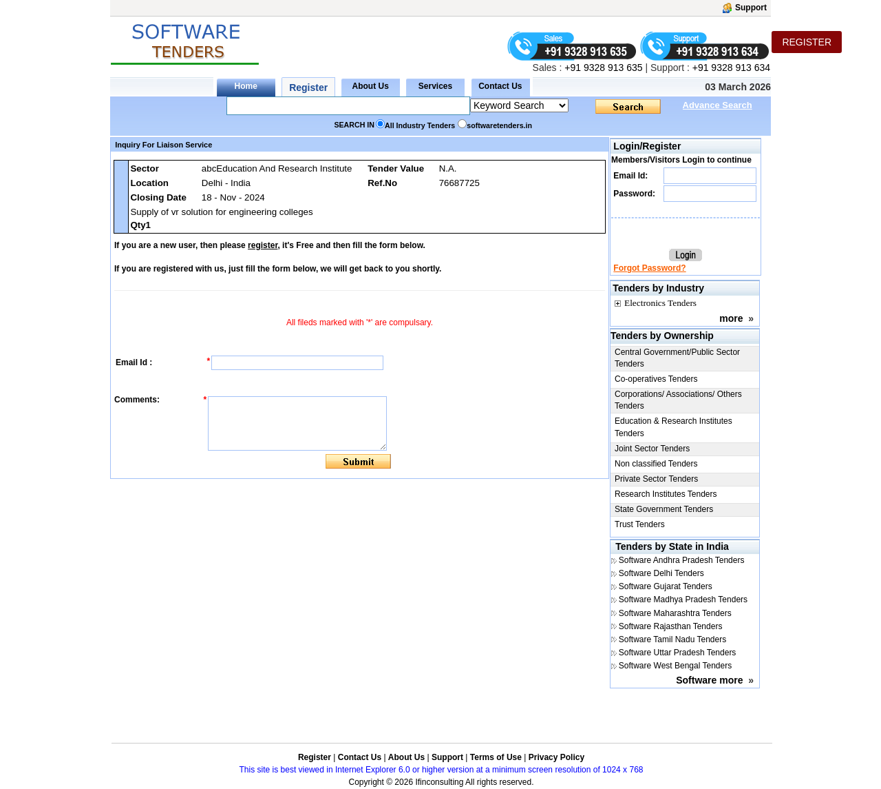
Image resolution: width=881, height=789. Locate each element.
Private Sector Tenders (656, 479)
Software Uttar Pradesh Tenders (677, 652)
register (262, 245)
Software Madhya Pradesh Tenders (683, 599)
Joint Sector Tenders (652, 448)
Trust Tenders (640, 524)
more (731, 318)
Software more (709, 680)
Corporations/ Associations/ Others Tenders (678, 400)
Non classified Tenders (656, 464)
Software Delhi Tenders (661, 573)
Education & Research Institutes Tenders (673, 427)
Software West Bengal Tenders (675, 665)
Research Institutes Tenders (666, 494)
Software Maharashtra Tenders (675, 613)
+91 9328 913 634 (731, 67)
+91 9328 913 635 (602, 67)
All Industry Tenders (420, 125)
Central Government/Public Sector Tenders (677, 358)
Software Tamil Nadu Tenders (672, 639)
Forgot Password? (649, 268)
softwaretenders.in (499, 125)
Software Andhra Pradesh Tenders (682, 560)
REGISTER (806, 42)
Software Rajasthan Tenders (671, 626)
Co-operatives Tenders (656, 379)
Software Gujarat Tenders (665, 586)
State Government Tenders (664, 509)
